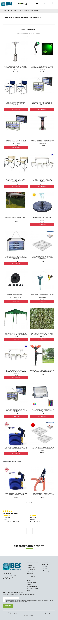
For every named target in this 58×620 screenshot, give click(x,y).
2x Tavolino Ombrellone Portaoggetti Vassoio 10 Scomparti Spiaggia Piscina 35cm (42, 449)
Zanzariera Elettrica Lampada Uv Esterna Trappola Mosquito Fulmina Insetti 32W (16, 257)
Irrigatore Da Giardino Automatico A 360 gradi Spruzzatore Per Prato (42, 371)
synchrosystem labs (50, 613)
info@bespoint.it (8, 578)
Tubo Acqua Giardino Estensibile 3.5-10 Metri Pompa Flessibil (16, 493)
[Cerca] (46, 3)
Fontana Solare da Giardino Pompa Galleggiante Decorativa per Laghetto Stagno (42, 219)
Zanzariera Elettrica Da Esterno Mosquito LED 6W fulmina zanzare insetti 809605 (16, 142)
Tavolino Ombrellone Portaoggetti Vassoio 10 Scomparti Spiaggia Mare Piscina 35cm (42, 257)
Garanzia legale (31, 569)
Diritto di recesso (31, 567)
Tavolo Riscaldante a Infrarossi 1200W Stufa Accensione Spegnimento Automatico (42, 142)
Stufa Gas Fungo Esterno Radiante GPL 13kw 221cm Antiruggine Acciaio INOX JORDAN (15, 68)
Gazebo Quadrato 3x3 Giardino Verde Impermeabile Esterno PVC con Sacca (16, 334)
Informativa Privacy (32, 586)
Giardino (36, 10)
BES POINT (24, 613)
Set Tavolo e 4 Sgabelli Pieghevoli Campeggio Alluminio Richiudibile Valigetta (16, 372)
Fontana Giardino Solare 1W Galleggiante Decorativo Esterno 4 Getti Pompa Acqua (16, 296)
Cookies (29, 578)
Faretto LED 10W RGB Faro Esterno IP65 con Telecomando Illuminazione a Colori (42, 410)
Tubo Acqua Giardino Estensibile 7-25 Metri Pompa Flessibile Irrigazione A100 (15, 448)
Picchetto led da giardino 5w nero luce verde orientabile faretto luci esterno (42, 68)
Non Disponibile (16, 109)
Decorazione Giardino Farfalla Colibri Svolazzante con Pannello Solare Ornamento (42, 296)
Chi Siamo (29, 565)
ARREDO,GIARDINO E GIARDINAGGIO (21, 10)
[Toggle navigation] (36, 3)
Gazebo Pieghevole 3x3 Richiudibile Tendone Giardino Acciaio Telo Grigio (16, 218)
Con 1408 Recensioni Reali (10, 513)
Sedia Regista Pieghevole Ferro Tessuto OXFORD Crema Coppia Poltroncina (15, 180)
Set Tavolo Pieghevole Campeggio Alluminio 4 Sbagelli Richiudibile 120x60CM (42, 180)
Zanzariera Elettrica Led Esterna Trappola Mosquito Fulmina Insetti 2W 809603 (16, 410)
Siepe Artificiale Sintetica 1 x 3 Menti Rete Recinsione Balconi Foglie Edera (42, 334)
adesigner (31, 615)
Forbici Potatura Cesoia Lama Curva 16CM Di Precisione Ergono (42, 493)
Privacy (24, 600)
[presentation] (27, 531)
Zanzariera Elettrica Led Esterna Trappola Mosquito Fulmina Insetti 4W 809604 (42, 103)
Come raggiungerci (32, 576)
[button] (26, 502)
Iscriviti (8, 605)
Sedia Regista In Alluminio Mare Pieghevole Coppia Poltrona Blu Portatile (15, 103)
